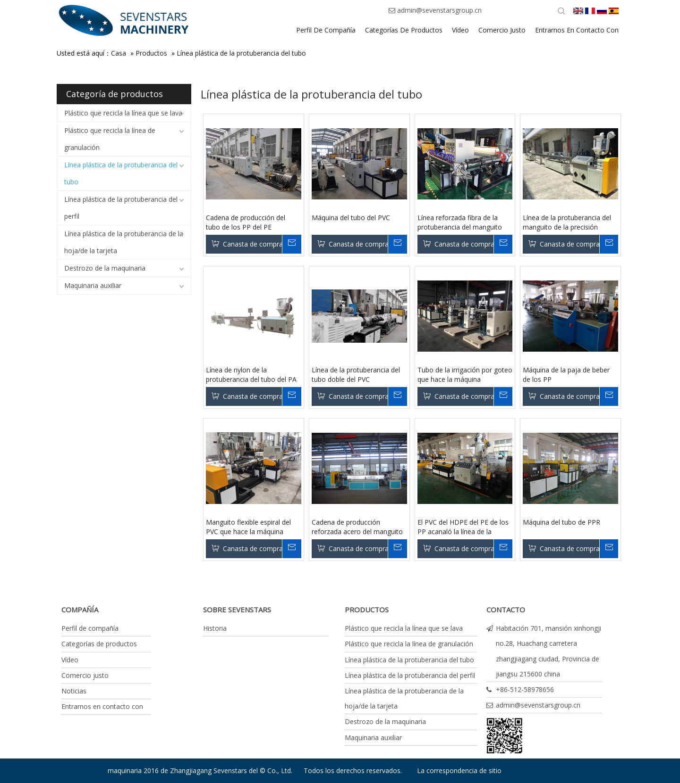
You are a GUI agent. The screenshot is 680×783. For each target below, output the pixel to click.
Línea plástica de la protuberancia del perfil (121, 208)
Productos (151, 53)
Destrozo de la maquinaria (104, 268)
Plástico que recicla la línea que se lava (123, 112)
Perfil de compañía (90, 628)
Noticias (73, 690)
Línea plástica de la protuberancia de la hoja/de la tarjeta (123, 242)
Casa (118, 53)
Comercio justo (85, 675)
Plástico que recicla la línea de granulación (109, 139)
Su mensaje (291, 244)
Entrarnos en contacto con (102, 706)
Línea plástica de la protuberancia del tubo (241, 53)
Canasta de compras (252, 243)
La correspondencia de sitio (459, 770)
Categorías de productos (99, 643)
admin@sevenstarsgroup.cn (439, 10)
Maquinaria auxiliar (92, 285)
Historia (215, 628)
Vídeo (69, 659)
